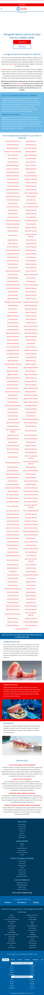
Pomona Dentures (12, 452)
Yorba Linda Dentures (12, 625)
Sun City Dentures (31, 564)
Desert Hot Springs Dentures (31, 235)
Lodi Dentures (31, 343)
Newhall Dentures (13, 402)
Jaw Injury (11, 930)
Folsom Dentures (13, 267)
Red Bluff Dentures (12, 467)
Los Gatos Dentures (13, 357)
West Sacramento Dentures (30, 614)
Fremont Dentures (30, 271)
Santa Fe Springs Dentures (31, 531)
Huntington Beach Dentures (12, 302)
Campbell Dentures (31, 186)
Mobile (32, 972)
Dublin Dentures (13, 243)
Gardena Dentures (12, 278)
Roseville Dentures (30, 484)
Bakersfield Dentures (13, 165)
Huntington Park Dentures (31, 302)
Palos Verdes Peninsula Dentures (13, 431)
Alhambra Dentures (13, 148)
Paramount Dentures (31, 435)
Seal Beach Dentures (13, 545)
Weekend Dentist (22, 865)
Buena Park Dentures (31, 176)
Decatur (12, 968)
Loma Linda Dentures (12, 347)
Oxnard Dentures (13, 419)
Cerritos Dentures (31, 196)
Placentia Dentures (31, 445)
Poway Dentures (13, 457)
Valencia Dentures (30, 595)
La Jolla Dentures (13, 319)
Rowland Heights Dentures (13, 488)
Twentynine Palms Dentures (12, 589)
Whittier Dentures (13, 618)
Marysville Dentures (13, 371)
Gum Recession (32, 928)
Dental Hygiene (22, 850)
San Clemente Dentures (31, 495)
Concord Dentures (12, 217)
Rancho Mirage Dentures (12, 462)
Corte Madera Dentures (13, 220)
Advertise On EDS (22, 887)
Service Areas (22, 863)
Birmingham (32, 966)
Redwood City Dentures (13, 474)
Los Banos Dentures (31, 354)
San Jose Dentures (12, 506)
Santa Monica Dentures (31, 535)
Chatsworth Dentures (12, 200)
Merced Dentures (31, 371)
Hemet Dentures (13, 295)
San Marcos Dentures (12, 514)
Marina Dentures (13, 367)
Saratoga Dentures (13, 542)
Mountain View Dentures (12, 392)
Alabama (5, 959)
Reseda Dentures (31, 474)
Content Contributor (22, 889)
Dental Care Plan (22, 826)
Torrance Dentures (12, 578)
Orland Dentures (31, 416)
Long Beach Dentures (12, 350)
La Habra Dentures (31, 316)
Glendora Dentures (13, 281)
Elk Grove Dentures (31, 254)
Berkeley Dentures (30, 169)
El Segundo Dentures (13, 254)
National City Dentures (31, 395)
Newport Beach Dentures (31, 402)
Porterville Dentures (31, 452)
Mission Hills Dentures (30, 374)
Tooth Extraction (11, 947)
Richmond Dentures (13, 477)
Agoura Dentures (31, 141)
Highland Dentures (12, 298)
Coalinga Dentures (31, 210)
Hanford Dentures (31, 292)
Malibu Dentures (31, 361)
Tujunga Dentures (31, 582)
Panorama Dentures (31, 431)
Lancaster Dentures (13, 340)
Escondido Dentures (13, 261)
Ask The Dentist (22, 824)
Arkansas (27, 959)
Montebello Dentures (31, 381)
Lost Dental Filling (11, 932)
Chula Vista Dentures (12, 207)
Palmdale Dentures (13, 426)
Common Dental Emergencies (11, 919)
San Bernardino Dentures (31, 491)
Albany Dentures (31, 145)
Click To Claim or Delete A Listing (22, 893)
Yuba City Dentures (31, 625)
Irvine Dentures (12, 312)
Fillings (32, 923)
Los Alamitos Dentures (31, 350)
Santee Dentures (31, 538)
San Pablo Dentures (13, 517)
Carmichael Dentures (12, 193)
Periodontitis (11, 939)
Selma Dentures (13, 548)
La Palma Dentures (31, 323)
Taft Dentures (13, 571)
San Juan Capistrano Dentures (30, 506)
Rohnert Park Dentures (31, 481)
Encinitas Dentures (12, 257)
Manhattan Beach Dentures (12, 364)
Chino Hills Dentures (31, 203)
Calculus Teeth (11, 917)
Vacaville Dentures (12, 595)
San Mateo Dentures (31, 514)
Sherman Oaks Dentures (31, 548)
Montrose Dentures (31, 385)
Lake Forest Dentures (12, 336)
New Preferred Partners (22, 876)
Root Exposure (32, 941)
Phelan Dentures (31, 442)
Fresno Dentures (13, 274)
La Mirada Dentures (13, 323)
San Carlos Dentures (13, 495)
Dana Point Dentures (31, 231)
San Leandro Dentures (13, 511)
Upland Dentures (31, 592)
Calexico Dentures (30, 183)
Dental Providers (22, 861)
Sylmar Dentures (31, 568)
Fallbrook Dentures (31, 264)
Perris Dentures (12, 442)
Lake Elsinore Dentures (31, 333)
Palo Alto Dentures (30, 426)
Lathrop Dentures (31, 340)
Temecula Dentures (13, 575)
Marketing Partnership (22, 885)
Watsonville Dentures (30, 606)
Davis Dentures (12, 235)
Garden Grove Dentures (31, 274)
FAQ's (22, 846)
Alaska (13, 959)
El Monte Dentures (30, 250)
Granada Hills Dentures (13, 285)
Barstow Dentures (30, 165)
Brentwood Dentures (13, 176)
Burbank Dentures (12, 179)
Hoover (12, 983)
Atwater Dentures (12, 162)
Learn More (22, 47)
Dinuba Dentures (13, 240)
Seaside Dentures (31, 545)
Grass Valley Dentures (13, 288)
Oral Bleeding (32, 934)
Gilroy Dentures (31, 278)
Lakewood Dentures (31, 336)
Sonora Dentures (31, 555)
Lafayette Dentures (13, 329)
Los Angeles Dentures (12, 354)
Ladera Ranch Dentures (31, 326)
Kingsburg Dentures (13, 316)
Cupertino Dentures (31, 227)
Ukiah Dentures (30, 589)
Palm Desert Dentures (12, 423)
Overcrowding (11, 936)
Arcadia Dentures (31, 158)
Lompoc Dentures (31, 347)
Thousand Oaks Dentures (31, 575)
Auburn (12, 966)
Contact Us (22, 831)
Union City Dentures (13, 592)
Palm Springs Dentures (31, 423)
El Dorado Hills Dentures (13, 250)
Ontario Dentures (13, 412)
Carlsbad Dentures (31, 189)
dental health (13, 64)
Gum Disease (11, 928)
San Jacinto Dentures (30, 502)
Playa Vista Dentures (13, 449)
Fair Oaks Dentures (31, 261)
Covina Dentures (31, 224)
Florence (12, 970)
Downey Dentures (31, 240)
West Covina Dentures (13, 609)
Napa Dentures (12, 395)
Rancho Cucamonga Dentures (31, 457)
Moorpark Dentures (13, 388)
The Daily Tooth (22, 829)
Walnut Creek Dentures (13, 606)
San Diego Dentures (13, 498)
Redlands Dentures (13, 470)
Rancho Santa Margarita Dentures (30, 463)
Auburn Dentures (31, 162)
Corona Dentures (31, 217)
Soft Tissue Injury (32, 943)
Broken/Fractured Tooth (32, 915)
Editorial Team (22, 835)
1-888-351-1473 (18, 83)
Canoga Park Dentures (13, 189)
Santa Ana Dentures (13, 524)
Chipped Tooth (32, 917)
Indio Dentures (12, 309)
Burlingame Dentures (31, 179)
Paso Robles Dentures (31, 439)
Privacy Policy (30, 993)
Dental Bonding (11, 921)
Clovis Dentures (13, 210)
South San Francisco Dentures (31, 560)
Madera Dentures (13, 361)
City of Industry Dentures (30, 207)
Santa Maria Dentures (12, 535)
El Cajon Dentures (31, 243)
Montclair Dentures (13, 381)
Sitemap (22, 867)
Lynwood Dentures (31, 357)
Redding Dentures (31, 467)
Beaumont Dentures (13, 169)
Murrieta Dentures (30, 392)
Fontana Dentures (30, 267)
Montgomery (12, 974)
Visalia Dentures (31, 602)
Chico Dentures (31, 200)
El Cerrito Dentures (31, 247)
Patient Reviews (22, 837)
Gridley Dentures (13, 292)
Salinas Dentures (13, 491)
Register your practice (22, 882)
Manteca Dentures (31, 364)
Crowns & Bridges (32, 919)
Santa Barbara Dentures (31, 524)
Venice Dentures (31, 599)
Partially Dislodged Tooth (32, 936)
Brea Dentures (31, 172)
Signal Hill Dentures (13, 552)
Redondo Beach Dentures (31, 470)
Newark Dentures (13, 398)
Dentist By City (22, 872)
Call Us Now (22, 42)
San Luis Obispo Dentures (31, 511)
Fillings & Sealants (11, 926)
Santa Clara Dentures (12, 528)
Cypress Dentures (12, 231)
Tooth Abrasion (32, 945)
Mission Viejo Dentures (13, 378)
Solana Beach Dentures (13, 555)
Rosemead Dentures (13, 484)
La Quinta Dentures (13, 326)
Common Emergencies (22, 852)
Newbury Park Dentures (31, 398)
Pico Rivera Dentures (13, 445)
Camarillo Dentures (13, 186)
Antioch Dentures (13, 155)
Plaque (32, 939)
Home (18, 12)
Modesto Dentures (31, 378)
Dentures (21, 12)
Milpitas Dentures (13, 374)
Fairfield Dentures (12, 264)
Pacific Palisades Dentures (31, 419)
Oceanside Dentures (31, 409)
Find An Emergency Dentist (22, 963)
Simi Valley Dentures (31, 552)
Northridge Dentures (31, 405)
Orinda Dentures (13, 416)
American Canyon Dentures (12, 151)
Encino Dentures (31, 257)
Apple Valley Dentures (31, 155)
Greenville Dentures (31, 288)
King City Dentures (30, 312)
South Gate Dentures (12, 560)
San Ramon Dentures (30, 521)
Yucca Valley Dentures (22, 629)
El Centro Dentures (12, 247)
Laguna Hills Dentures (30, 329)
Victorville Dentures (13, 602)
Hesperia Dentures (31, 295)
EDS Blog (22, 844)
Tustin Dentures (31, 585)
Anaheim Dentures (31, 151)
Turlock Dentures (13, 585)
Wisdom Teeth (32, 947)
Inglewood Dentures (31, 309)
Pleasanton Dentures (31, 449)
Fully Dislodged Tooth (32, 926)
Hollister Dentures (31, 298)
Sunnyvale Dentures (13, 568)
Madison (12, 972)
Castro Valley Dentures (31, 193)
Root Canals (11, 941)
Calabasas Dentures (13, 183)
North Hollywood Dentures (13, 405)
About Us (22, 833)
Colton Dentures (13, 214)
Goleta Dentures (31, 281)
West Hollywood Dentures (13, 614)
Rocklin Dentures (13, 481)
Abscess (11, 915)
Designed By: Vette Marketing (17, 993)
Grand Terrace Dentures (30, 285)
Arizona (20, 959)
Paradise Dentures (12, 435)
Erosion (11, 923)
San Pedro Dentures (31, 517)
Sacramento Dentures (31, 488)
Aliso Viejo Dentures (31, 148)
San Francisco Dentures (31, 498)
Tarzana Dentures (30, 571)
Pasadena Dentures (13, 439)
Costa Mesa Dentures (30, 220)
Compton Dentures (31, 214)
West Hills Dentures (31, 609)
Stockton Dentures (12, 564)
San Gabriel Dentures (12, 502)
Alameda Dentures (12, 145)
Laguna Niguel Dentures (13, 333)
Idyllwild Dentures (13, 305)
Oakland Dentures (12, 409)
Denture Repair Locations (22, 976)
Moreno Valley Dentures (31, 388)
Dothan (32, 968)
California (35, 959)
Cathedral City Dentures (12, 196)
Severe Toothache (11, 943)
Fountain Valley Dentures (12, 141)
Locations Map (22, 874)
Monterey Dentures (13, 385)
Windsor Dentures (12, 622)
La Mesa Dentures (31, 319)
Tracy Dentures (31, 578)
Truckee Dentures (12, 582)
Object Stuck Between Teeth (11, 934)
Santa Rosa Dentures (12, 538)
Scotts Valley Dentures (31, 542)
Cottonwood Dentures (13, 224)
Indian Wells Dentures (30, 305)
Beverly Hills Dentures (12, 172)
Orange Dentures (31, 412)
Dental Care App (22, 870)
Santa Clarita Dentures (31, 528)
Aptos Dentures (13, 158)
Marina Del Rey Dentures (31, 367)
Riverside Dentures (31, 477)
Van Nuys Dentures (13, 599)
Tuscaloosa (32, 974)
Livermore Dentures (13, 343)
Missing (32, 932)
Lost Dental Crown (32, 930)
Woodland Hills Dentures (30, 622)
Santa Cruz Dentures (13, 531)
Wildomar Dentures (31, 618)
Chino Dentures (12, 203)
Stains (11, 945)
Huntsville (32, 970)
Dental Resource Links (22, 848)
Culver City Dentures (13, 227)
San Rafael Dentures (13, 521)
